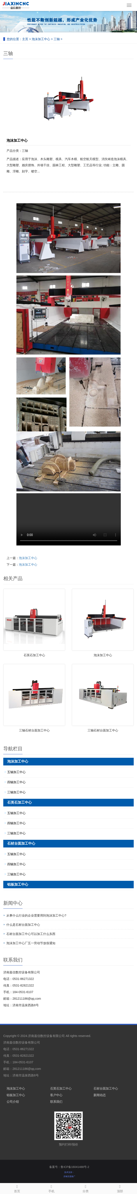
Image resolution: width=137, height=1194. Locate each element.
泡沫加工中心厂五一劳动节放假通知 (30, 943)
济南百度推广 (69, 1176)
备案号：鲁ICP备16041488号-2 (69, 1167)
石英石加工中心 (34, 655)
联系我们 (56, 1101)
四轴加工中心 (16, 782)
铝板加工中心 (17, 884)
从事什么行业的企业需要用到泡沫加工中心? (36, 915)
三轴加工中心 (16, 792)
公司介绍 (13, 1101)
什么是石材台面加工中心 (23, 924)
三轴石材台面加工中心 (34, 730)
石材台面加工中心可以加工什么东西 (30, 934)
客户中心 (56, 1095)
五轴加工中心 (16, 772)
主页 (25, 39)
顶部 (120, 1188)
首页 (17, 1188)
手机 (51, 1188)
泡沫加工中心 (41, 39)
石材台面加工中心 (21, 843)
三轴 (57, 39)
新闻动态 (99, 1095)
